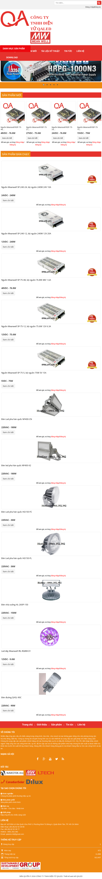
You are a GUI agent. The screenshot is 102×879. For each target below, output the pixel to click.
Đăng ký (97, 7)
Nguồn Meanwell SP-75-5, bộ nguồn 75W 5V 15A (23, 372)
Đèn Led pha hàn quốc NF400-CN (16, 419)
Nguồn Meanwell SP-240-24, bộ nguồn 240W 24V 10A (26, 187)
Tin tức (68, 51)
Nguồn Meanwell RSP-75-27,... (36, 128)
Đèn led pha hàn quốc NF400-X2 (16, 465)
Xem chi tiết (7, 138)
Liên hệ (80, 51)
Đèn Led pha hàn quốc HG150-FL (16, 558)
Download (12, 57)
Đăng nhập (90, 7)
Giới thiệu (42, 724)
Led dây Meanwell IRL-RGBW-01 (16, 651)
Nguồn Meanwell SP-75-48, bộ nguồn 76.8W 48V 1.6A (26, 280)
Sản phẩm (56, 724)
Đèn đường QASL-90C (11, 697)
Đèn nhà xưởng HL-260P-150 (14, 604)
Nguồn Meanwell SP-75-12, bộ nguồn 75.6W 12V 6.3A (26, 326)
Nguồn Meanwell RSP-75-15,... (87, 128)
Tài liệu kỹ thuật (50, 51)
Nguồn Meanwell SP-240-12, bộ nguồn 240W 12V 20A (26, 233)
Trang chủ (27, 724)
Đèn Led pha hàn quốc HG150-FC (16, 511)
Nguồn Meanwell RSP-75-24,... (62, 128)
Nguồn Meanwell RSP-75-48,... (11, 128)
